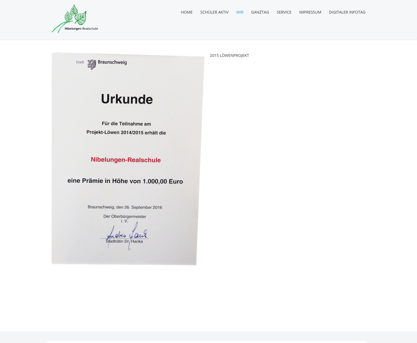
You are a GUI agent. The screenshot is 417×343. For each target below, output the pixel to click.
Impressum (310, 12)
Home (187, 12)
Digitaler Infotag (347, 12)
